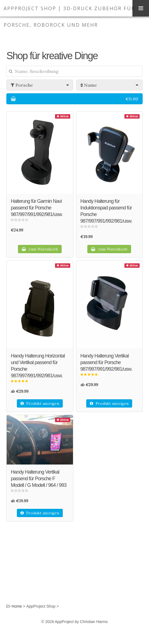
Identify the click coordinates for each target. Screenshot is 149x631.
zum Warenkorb (40, 249)
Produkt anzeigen (39, 403)
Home (17, 606)
